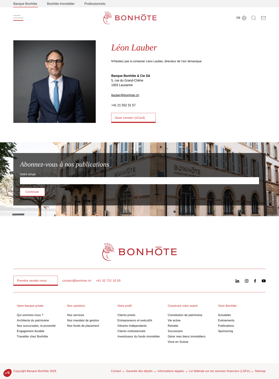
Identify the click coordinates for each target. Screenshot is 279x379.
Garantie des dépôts (139, 371)
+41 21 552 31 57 (123, 105)
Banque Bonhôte (25, 4)
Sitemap (260, 371)
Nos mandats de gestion (83, 320)
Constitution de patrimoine (185, 315)
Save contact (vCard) (130, 117)
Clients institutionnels (131, 331)
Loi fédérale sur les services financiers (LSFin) (219, 371)
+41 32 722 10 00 (108, 280)
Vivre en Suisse (178, 341)
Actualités (224, 315)
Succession (175, 331)
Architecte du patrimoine (33, 320)
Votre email (28, 174)
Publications (226, 325)
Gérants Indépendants (132, 325)
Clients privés (126, 315)
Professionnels (94, 4)
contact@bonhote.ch (76, 280)
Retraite (173, 325)
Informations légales (170, 371)
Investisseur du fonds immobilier (138, 336)
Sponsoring (225, 331)
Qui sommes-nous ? (30, 315)
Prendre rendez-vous (32, 280)
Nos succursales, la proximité (36, 325)
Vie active (174, 320)
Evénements (226, 320)
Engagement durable (30, 331)
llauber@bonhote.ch (125, 95)
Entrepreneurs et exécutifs (134, 320)
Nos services (75, 315)
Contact (116, 371)
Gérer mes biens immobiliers (187, 336)
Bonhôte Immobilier (61, 4)
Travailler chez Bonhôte (32, 336)
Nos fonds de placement (83, 325)
